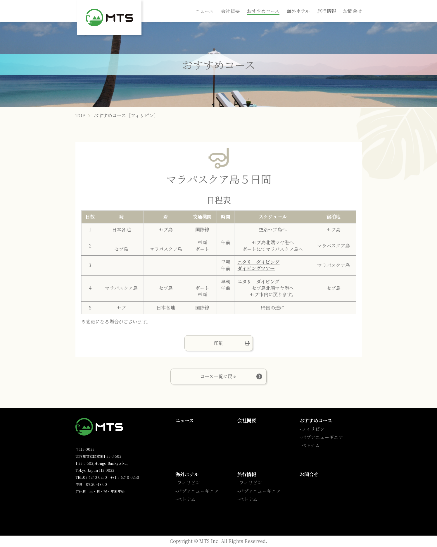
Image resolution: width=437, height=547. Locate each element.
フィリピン (312, 429)
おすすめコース (263, 11)
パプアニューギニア (322, 437)
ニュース (204, 11)
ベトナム (310, 445)
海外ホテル (298, 11)
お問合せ (352, 11)
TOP (80, 115)
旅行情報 (326, 11)
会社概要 (230, 11)
